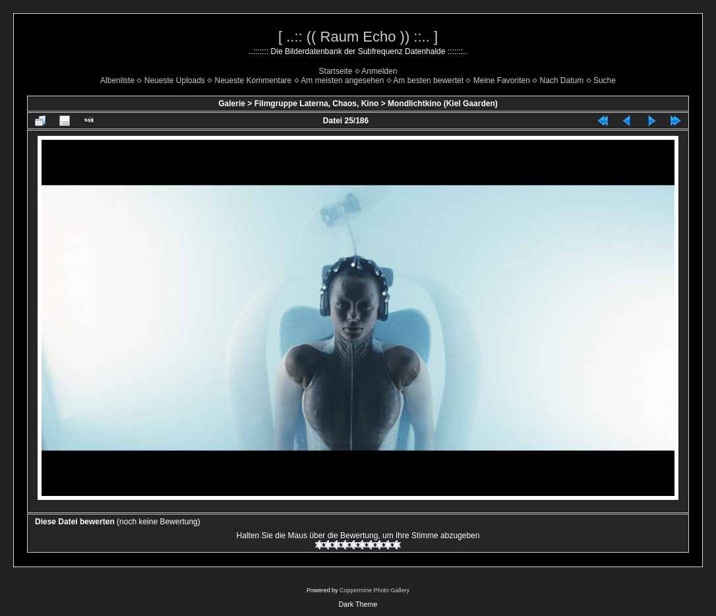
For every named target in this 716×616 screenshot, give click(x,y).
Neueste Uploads (174, 80)
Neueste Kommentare (253, 80)
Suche (604, 80)
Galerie (231, 103)
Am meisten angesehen (342, 80)
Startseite (336, 71)
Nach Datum (562, 80)
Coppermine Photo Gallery (374, 590)
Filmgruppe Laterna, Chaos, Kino (316, 103)
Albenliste (117, 80)
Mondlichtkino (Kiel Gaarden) (443, 103)
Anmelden (379, 71)
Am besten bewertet (428, 80)
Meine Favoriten (501, 80)
